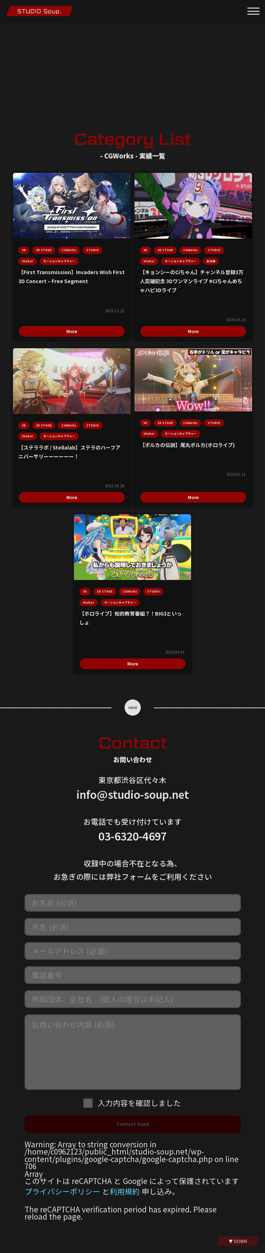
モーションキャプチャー (76, 255)
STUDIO (66, 243)
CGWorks (107, 230)
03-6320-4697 (132, 791)
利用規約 (125, 1146)
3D (62, 230)
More (90, 319)
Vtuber (88, 243)
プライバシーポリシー (62, 1146)
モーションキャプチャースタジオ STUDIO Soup (39, 11)
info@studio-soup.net (132, 749)
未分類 (189, 255)
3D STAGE (81, 230)
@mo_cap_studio (136, 1241)
